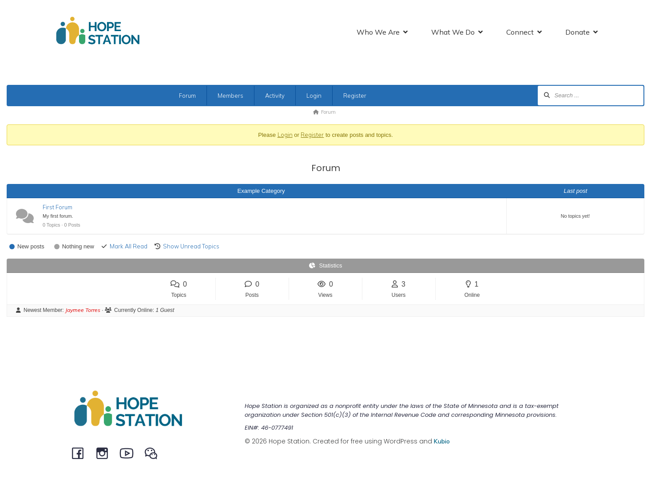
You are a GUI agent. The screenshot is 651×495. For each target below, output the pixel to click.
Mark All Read (128, 246)
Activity (275, 95)
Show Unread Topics (191, 246)
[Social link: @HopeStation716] (154, 453)
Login (314, 95)
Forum (187, 95)
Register (354, 95)
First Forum (57, 207)
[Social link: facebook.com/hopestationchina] (81, 453)
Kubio (442, 441)
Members (230, 95)
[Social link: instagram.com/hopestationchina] (105, 453)
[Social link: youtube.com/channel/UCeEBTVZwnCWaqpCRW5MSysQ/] (130, 453)
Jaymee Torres (82, 310)
